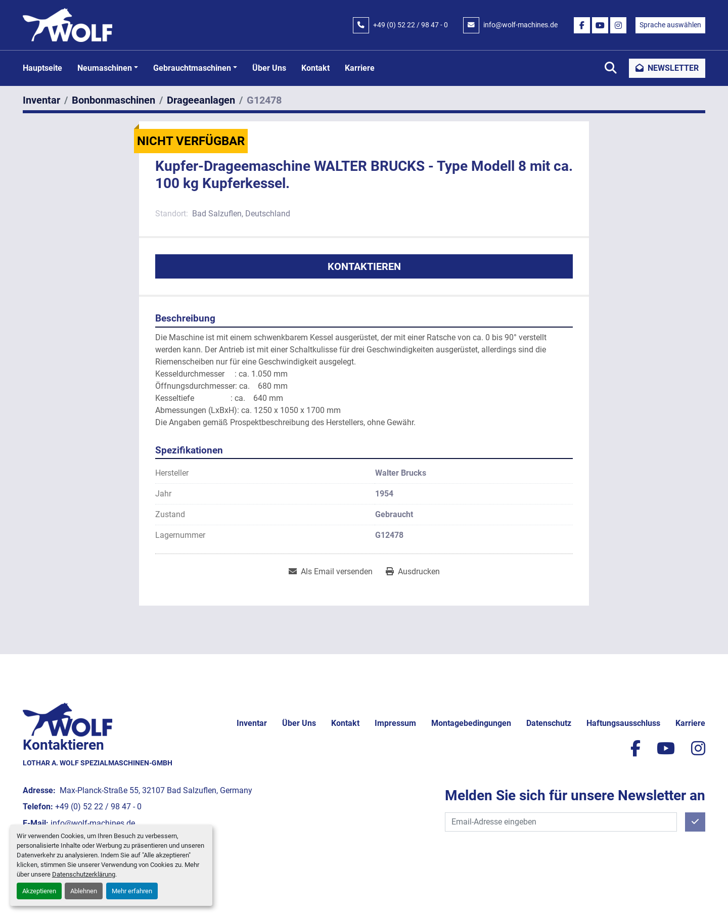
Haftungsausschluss (623, 723)
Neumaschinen (104, 68)
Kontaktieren (364, 266)
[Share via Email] (330, 571)
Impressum (395, 723)
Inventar (252, 723)
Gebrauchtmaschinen (192, 68)
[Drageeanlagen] (201, 100)
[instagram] (618, 25)
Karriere (360, 68)
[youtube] (600, 25)
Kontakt (315, 68)
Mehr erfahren (132, 891)
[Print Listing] (412, 571)
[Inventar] (41, 100)
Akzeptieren (39, 891)
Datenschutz (548, 723)
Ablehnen (83, 891)
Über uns (269, 68)
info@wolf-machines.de (520, 25)
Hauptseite (42, 68)
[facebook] (582, 25)
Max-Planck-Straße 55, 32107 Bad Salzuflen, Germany (155, 790)
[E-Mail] (561, 822)
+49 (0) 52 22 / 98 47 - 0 (410, 25)
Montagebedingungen (471, 723)
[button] (107, 68)
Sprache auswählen (670, 25)
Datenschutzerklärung (83, 874)
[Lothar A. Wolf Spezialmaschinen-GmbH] (67, 719)
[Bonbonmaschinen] (113, 100)
